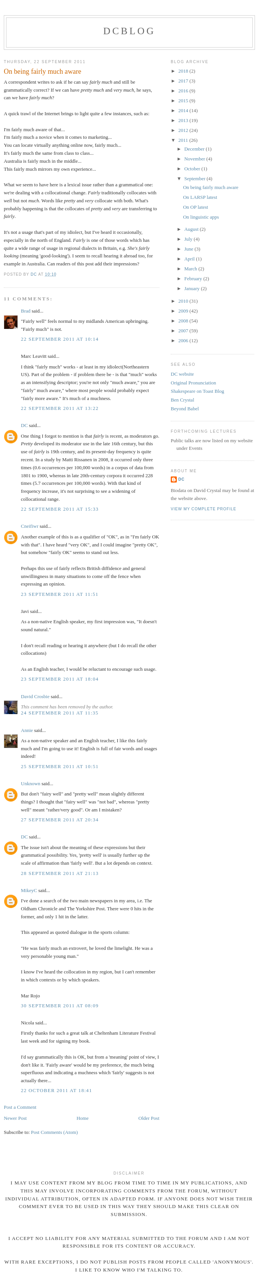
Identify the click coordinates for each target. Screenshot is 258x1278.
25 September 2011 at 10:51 (60, 766)
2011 (183, 140)
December (195, 149)
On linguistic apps (201, 217)
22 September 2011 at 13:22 (60, 408)
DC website (182, 374)
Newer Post (15, 1118)
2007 (183, 330)
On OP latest (195, 207)
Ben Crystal (182, 400)
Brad (25, 311)
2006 (183, 340)
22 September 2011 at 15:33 (60, 509)
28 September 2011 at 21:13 (60, 873)
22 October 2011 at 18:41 (56, 1090)
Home (83, 1118)
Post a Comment (20, 1107)
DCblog (129, 31)
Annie (27, 730)
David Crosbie (35, 696)
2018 (183, 71)
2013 (183, 120)
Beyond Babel (185, 408)
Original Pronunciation (193, 383)
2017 (183, 81)
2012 (183, 130)
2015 (183, 100)
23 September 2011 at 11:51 (60, 594)
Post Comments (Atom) (54, 1132)
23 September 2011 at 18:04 (60, 679)
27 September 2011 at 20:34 (60, 819)
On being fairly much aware (210, 187)
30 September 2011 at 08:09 (60, 1005)
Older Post (148, 1118)
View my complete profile (203, 509)
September (195, 178)
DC (24, 425)
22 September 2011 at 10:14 (60, 339)
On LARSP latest (200, 197)
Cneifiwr (29, 526)
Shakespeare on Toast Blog (197, 391)
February (193, 278)
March (191, 268)
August (192, 229)
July (189, 239)
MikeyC (29, 890)
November (195, 159)
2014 (183, 110)
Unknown (30, 783)
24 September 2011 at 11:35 (60, 713)
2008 (183, 321)
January (192, 288)
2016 (183, 91)
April (190, 259)
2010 (183, 301)
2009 (183, 311)
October (192, 168)
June (189, 249)
